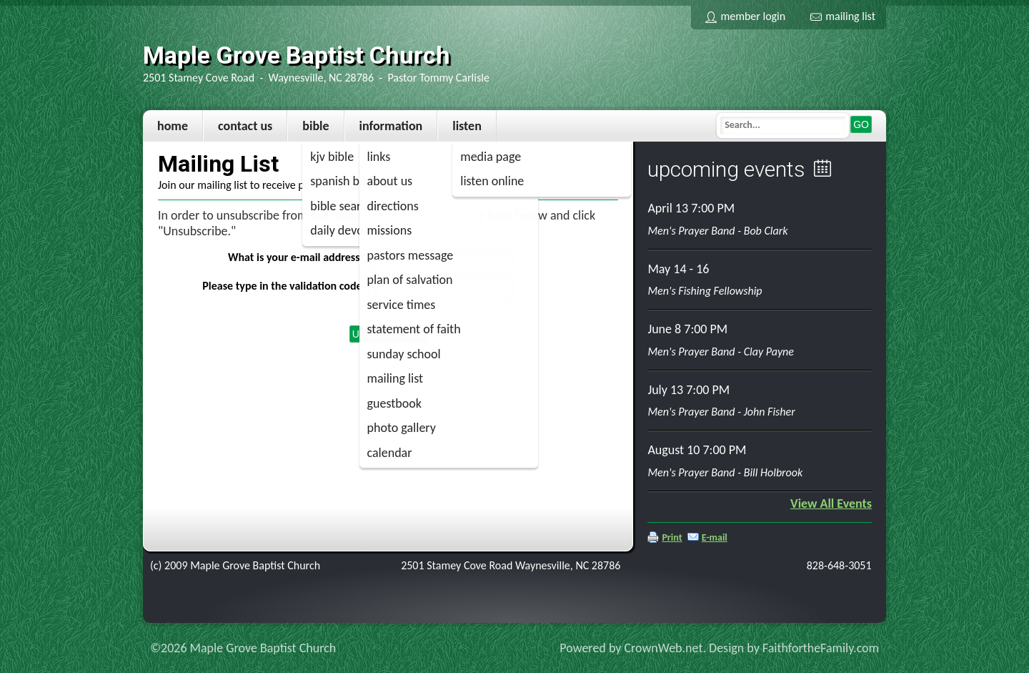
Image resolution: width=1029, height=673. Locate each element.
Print (672, 537)
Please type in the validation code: (283, 286)
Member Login (745, 16)
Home (172, 126)
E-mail (714, 537)
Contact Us (245, 126)
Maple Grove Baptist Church (296, 55)
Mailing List (842, 16)
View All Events (831, 503)
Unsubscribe (388, 334)
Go (861, 124)
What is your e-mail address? (296, 257)
